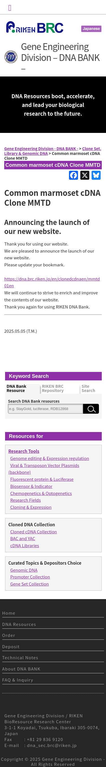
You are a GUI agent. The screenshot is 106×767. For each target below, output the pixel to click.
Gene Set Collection (29, 584)
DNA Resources (19, 624)
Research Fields (25, 500)
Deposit (11, 646)
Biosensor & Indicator (31, 486)
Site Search (88, 388)
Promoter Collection (30, 577)
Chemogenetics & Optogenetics (41, 493)
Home (9, 613)
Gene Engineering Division (72, 759)
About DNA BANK (21, 669)
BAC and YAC (22, 538)
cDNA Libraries (24, 545)
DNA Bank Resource (16, 388)
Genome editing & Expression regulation (49, 458)
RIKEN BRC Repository (53, 388)
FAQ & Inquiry (17, 680)
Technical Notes (20, 657)
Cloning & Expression (30, 507)
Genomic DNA (23, 570)
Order (8, 635)
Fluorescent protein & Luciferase (41, 479)
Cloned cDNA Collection (33, 531)
